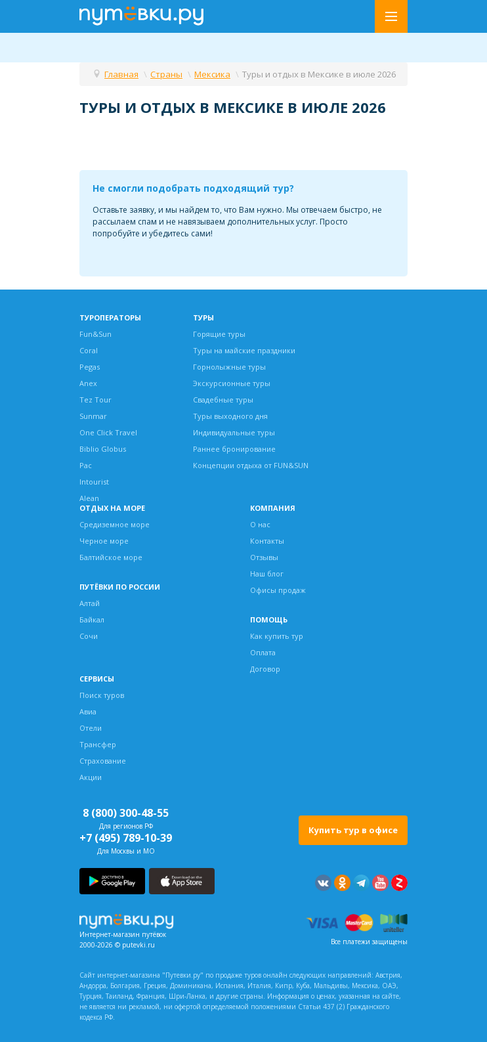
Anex (88, 383)
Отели (90, 728)
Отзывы (264, 557)
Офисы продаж (278, 590)
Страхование (102, 761)
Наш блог (267, 573)
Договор (265, 669)
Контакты (267, 541)
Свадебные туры (223, 399)
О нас (260, 524)
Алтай (89, 603)
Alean (89, 498)
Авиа (87, 711)
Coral (88, 350)
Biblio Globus (102, 449)
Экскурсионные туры (231, 383)
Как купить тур (276, 636)
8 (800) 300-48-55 (126, 813)
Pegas (89, 367)
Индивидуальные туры (234, 432)
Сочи (88, 636)
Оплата (263, 652)
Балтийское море (110, 557)
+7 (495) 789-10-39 (125, 838)
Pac (85, 465)
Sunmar (93, 416)
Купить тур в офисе (353, 830)
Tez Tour (95, 399)
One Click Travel (108, 432)
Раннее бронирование (234, 449)
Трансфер (97, 744)
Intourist (94, 482)
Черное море (104, 541)
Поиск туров (101, 695)
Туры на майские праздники (244, 350)
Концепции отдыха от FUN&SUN (250, 465)
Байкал (91, 619)
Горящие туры (219, 334)
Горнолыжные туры (229, 367)
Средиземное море (114, 524)
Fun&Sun (95, 334)
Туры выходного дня (230, 416)
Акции (90, 777)
